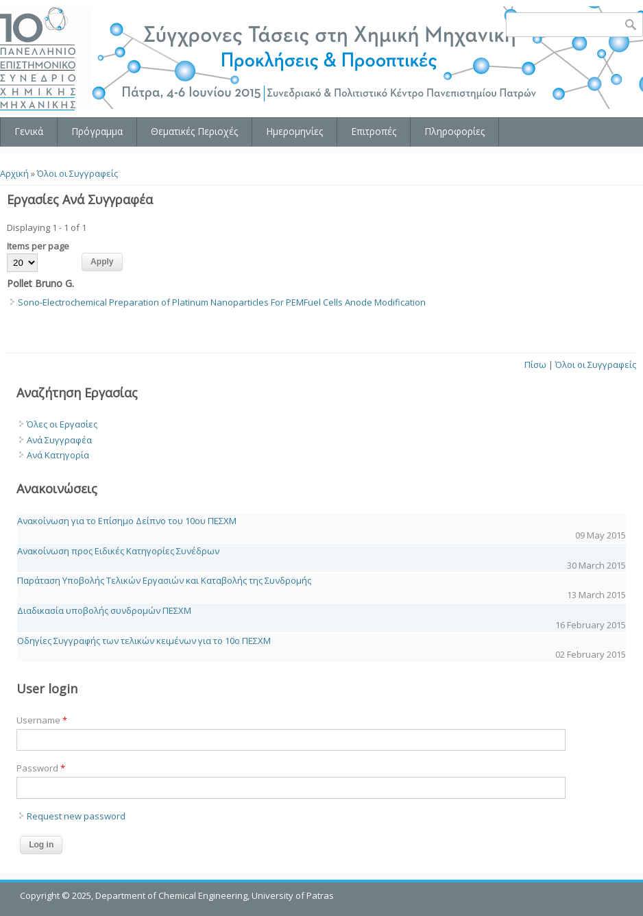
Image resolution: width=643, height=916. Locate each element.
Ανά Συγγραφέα (59, 440)
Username (41, 720)
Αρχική (14, 173)
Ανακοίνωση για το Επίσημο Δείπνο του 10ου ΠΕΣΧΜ (126, 521)
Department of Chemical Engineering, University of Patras (214, 895)
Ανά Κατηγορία (58, 455)
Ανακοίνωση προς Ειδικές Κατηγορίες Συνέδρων (118, 551)
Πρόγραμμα (97, 131)
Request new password (76, 816)
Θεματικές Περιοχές (194, 131)
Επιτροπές (373, 131)
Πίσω (535, 364)
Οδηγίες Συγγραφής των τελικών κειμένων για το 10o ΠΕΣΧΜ (144, 640)
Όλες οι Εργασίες (62, 424)
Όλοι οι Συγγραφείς (77, 173)
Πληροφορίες (454, 131)
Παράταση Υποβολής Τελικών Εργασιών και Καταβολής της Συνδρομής (164, 580)
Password (40, 768)
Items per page (38, 246)
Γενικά (28, 131)
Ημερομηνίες (294, 131)
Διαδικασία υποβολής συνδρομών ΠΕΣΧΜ (104, 610)
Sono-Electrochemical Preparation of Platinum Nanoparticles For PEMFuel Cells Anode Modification (222, 302)
